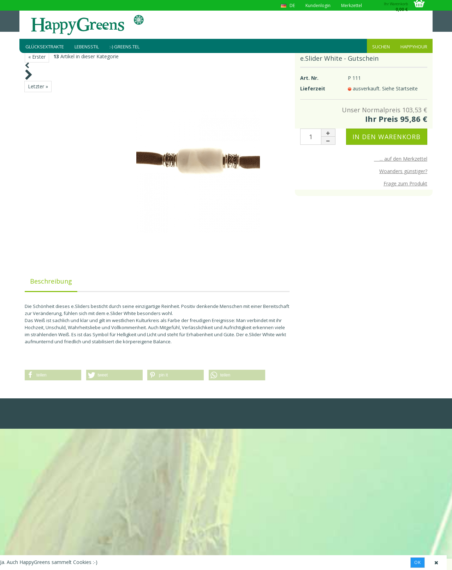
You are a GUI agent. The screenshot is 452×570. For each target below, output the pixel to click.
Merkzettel (351, 5)
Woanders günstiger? (403, 171)
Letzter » (38, 86)
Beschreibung (51, 281)
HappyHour (413, 46)
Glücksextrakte (44, 46)
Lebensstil (87, 46)
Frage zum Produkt (405, 183)
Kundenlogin (318, 5)
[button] (53, 375)
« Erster (37, 56)
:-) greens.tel (124, 46)
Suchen (381, 46)
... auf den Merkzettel (400, 158)
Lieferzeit (312, 88)
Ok (417, 562)
